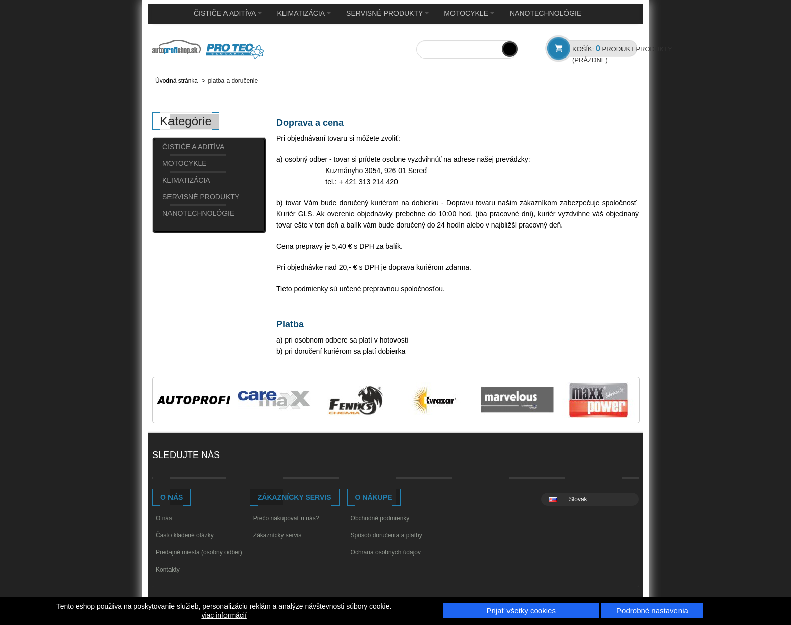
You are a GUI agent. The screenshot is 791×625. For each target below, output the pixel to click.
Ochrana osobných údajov (386, 552)
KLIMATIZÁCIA (304, 13)
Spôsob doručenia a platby (386, 535)
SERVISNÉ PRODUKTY (387, 13)
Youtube (257, 456)
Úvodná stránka (176, 80)
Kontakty (168, 569)
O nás (164, 518)
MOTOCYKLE (469, 13)
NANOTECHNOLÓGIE (545, 13)
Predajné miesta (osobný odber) (199, 552)
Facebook (238, 456)
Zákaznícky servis (277, 535)
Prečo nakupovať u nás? (286, 518)
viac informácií (223, 615)
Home (168, 14)
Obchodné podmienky (380, 518)
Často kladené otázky (185, 535)
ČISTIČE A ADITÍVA (228, 13)
